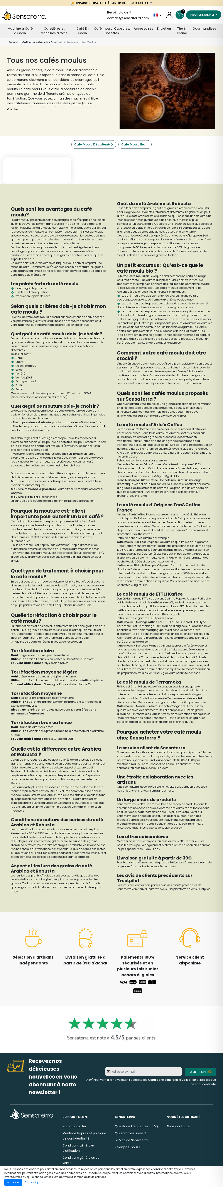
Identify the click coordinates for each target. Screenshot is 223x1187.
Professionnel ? (203, 15)
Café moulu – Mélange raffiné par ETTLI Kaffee (148, 622)
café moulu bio (139, 276)
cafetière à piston (91, 680)
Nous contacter (74, 1126)
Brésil (49, 803)
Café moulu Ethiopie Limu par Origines (142, 565)
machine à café (79, 521)
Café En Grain (82, 30)
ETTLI (145, 598)
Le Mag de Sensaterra (131, 1140)
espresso (157, 243)
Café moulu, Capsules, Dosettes (112, 30)
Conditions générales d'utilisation (172, 1080)
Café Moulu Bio (133, 144)
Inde (91, 807)
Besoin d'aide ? (119, 12)
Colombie (165, 415)
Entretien (164, 28)
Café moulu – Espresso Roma (137, 645)
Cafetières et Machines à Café (54, 30)
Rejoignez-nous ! (127, 1147)
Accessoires (143, 28)
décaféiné (199, 452)
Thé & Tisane (181, 30)
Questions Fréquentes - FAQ (136, 1126)
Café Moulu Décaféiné (92, 144)
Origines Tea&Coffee (131, 514)
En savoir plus (34, 1182)
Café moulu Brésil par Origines (137, 542)
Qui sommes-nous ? (130, 1133)
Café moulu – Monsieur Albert (137, 706)
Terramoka (174, 698)
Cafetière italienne (41, 702)
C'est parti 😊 (200, 1072)
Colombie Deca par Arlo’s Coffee (139, 464)
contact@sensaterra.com (128, 18)
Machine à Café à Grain (20, 30)
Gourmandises (204, 28)
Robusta (195, 228)
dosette (164, 722)
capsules (17, 259)
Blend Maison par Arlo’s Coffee (137, 480)
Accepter (13, 1182)
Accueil (13, 42)
